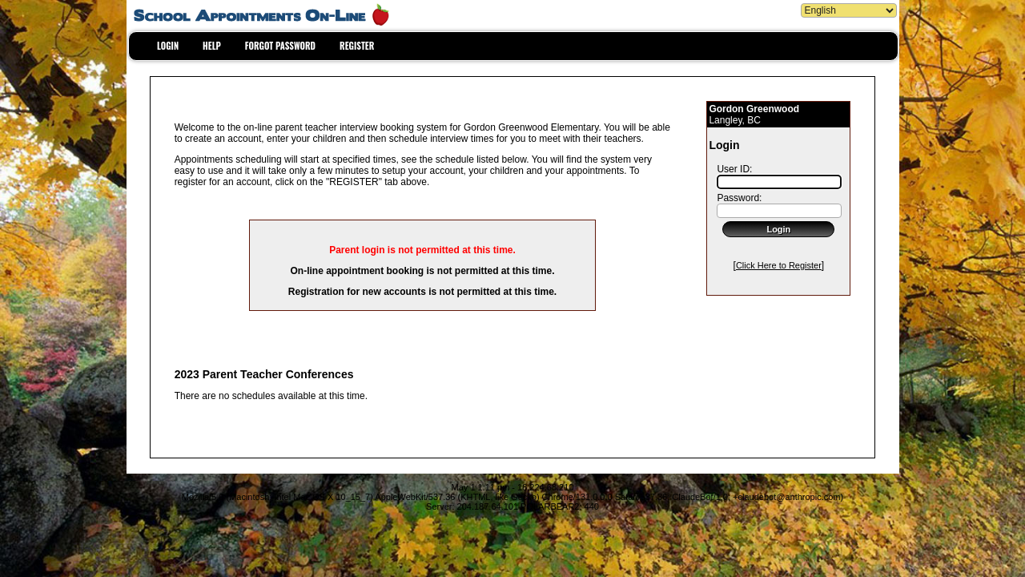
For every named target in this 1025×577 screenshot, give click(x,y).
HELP (212, 45)
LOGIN (168, 45)
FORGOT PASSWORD (280, 45)
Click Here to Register (779, 265)
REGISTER (357, 45)
